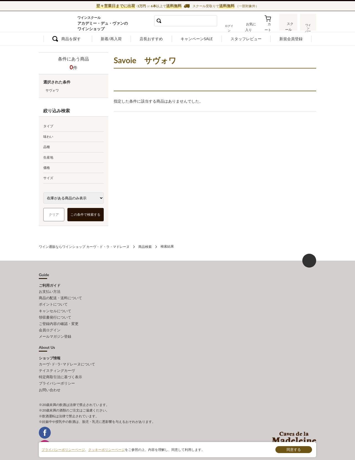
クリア (54, 214)
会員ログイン (49, 328)
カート (269, 26)
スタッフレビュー (246, 38)
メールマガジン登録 (55, 334)
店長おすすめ (151, 38)
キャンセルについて (55, 309)
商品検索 (145, 246)
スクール (288, 26)
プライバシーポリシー (57, 379)
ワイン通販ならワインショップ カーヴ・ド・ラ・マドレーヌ (57, 22)
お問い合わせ (49, 385)
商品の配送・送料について (60, 297)
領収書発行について (55, 315)
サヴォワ (52, 90)
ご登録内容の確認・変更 (58, 321)
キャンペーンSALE (197, 38)
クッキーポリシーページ (106, 449)
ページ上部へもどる (309, 260)
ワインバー (308, 26)
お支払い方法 (49, 291)
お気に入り (251, 26)
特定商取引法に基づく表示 (60, 373)
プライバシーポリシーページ (63, 449)
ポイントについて (53, 303)
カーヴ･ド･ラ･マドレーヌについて (67, 361)
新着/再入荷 (111, 38)
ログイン (232, 26)
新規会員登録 (291, 38)
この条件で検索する (86, 214)
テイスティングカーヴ (57, 367)
